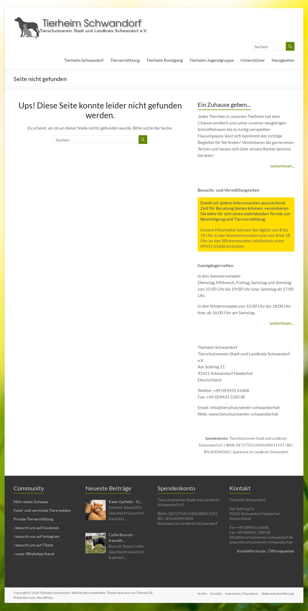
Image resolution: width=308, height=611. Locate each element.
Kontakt (214, 593)
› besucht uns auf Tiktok (33, 545)
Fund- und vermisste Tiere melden (42, 510)
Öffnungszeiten (281, 551)
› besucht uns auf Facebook (36, 527)
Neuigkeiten (283, 60)
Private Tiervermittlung (33, 519)
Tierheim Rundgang (164, 60)
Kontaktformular (251, 551)
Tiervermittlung (125, 60)
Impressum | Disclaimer (241, 593)
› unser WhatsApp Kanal (34, 553)
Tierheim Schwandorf (84, 60)
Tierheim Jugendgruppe (212, 60)
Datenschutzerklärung (278, 593)
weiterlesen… (282, 323)
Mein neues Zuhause (31, 501)
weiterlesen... (282, 165)
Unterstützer (252, 60)
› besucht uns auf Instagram (36, 536)
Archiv (200, 593)
